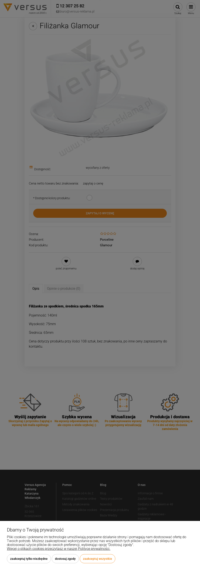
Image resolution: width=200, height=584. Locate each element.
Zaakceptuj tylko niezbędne (29, 558)
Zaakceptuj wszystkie (97, 558)
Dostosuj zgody (65, 558)
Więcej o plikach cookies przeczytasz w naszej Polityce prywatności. (58, 549)
